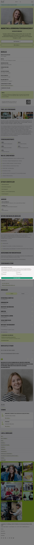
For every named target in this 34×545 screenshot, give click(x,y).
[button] (19, 274)
